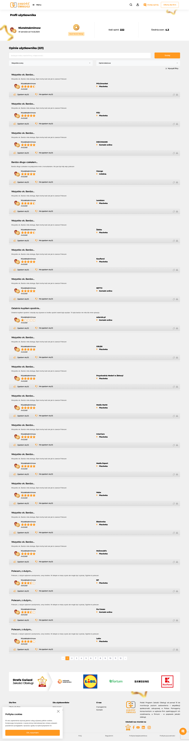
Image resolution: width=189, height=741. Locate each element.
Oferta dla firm (169, 5)
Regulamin (109, 736)
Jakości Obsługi (23, 681)
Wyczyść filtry (173, 68)
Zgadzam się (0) (23, 94)
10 (110, 658)
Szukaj (167, 55)
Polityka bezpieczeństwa (138, 736)
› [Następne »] (125, 658)
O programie (101, 707)
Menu (38, 5)
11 (115, 658)
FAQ (80, 736)
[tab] (29, 702)
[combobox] (51, 63)
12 (120, 658)
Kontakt (99, 710)
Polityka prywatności (167, 736)
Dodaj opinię (153, 5)
